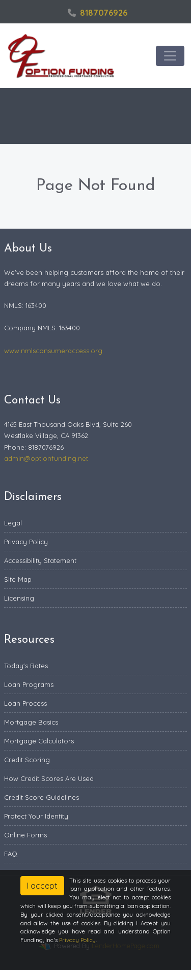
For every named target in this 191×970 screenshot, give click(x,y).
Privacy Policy (26, 542)
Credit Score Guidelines (41, 797)
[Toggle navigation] (170, 56)
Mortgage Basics (31, 722)
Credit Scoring (27, 760)
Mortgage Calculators (39, 741)
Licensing (19, 598)
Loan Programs (28, 684)
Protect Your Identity (36, 816)
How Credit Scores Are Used (49, 778)
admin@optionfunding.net (46, 458)
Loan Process (25, 703)
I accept (42, 886)
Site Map (18, 579)
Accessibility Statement (40, 560)
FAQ (10, 854)
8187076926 (97, 13)
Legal (13, 523)
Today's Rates (26, 666)
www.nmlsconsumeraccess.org (53, 351)
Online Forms (25, 835)
